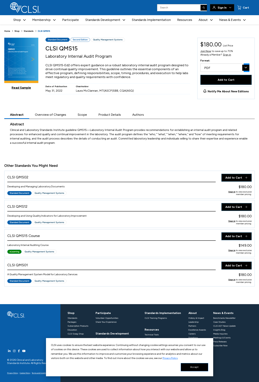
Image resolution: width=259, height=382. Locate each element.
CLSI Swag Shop (76, 334)
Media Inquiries (220, 334)
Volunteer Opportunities (107, 318)
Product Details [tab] (109, 115)
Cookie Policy (25, 373)
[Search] (204, 8)
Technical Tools (152, 334)
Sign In (222, 7)
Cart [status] (245, 7)
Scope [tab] (82, 115)
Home (7, 31)
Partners (192, 326)
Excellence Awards (197, 330)
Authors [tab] (138, 115)
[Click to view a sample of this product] (21, 63)
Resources (184, 20)
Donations (193, 337)
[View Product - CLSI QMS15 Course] (111, 236)
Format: (205, 60)
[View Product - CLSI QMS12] (111, 207)
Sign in (227, 54)
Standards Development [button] (102, 20)
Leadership (193, 322)
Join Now (205, 51)
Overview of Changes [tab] (50, 115)
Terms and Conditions (40, 373)
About (192, 313)
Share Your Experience (106, 322)
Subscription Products (78, 326)
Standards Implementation (151, 20)
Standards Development (112, 333)
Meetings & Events (221, 337)
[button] (24, 20)
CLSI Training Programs (156, 318)
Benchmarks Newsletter (224, 318)
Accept (194, 367)
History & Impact (196, 318)
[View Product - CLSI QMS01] (111, 266)
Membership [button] (41, 20)
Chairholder (82, 86)
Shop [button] (17, 20)
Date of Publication (56, 86)
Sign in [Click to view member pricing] (231, 192)
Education (72, 330)
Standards (29, 31)
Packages (72, 322)
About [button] (203, 20)
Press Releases (220, 341)
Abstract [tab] (17, 115)
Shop (16, 31)
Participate (70, 20)
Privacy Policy (170, 358)
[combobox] (224, 67)
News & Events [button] (230, 20)
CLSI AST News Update (224, 326)
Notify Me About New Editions (228, 91)
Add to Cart (226, 79)
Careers (192, 334)
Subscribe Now (220, 345)
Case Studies (219, 322)
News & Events (223, 313)
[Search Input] (182, 7)
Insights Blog (219, 330)
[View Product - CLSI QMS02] (111, 178)
